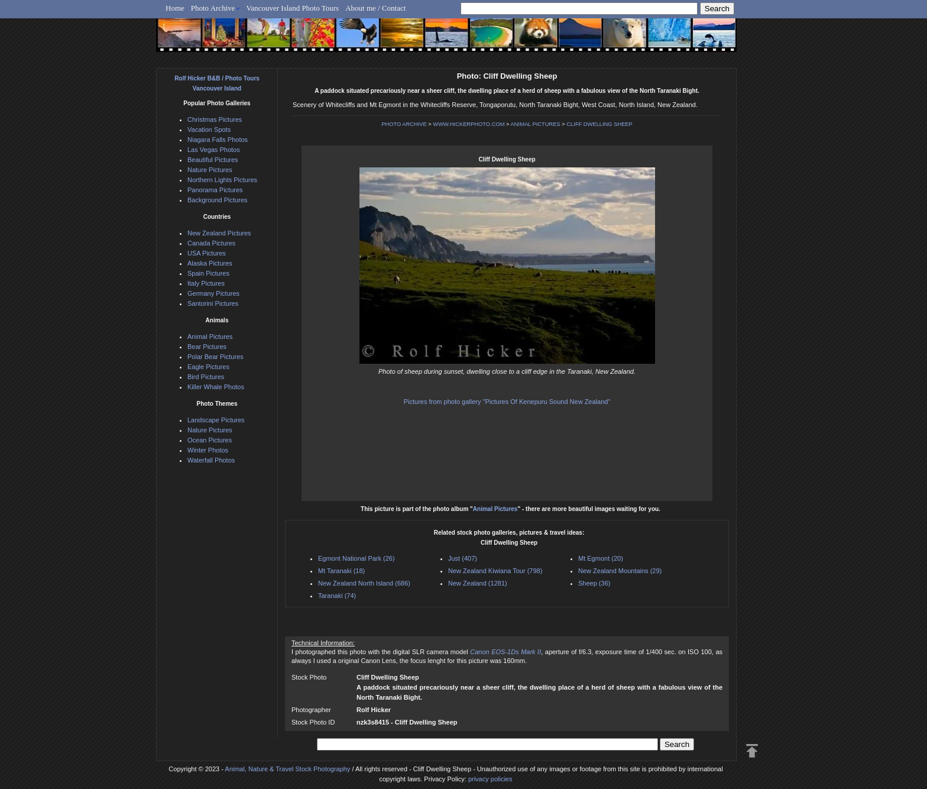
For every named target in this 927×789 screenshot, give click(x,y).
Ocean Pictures (209, 440)
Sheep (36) (594, 583)
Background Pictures (217, 199)
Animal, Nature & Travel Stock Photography (287, 768)
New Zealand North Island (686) (364, 583)
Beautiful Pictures (212, 159)
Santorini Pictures (212, 303)
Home (175, 8)
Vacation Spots (209, 129)
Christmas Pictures (214, 119)
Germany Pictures (213, 293)
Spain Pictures (208, 273)
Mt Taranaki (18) (341, 570)
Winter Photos (207, 450)
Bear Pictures (206, 346)
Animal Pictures (495, 509)
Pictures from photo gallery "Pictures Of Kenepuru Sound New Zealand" (507, 401)
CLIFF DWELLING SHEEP (599, 124)
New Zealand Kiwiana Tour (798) (495, 570)
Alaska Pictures (209, 263)
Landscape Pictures (216, 419)
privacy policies (490, 778)
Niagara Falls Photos (217, 139)
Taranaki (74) (337, 595)
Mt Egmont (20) (600, 558)
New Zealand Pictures (219, 233)
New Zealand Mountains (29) (620, 570)
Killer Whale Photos (215, 386)
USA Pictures (206, 253)
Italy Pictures (206, 283)
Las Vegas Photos (213, 149)
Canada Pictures (211, 243)
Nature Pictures (209, 169)
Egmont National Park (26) (356, 558)
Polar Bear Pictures (215, 356)
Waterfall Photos (211, 460)
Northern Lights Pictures (222, 179)
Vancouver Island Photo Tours (293, 8)
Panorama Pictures (215, 189)
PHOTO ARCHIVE (404, 124)
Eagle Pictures (208, 366)
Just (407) (462, 558)
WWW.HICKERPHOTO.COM (468, 124)
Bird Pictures (205, 376)
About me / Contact (375, 8)
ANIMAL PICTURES (535, 124)
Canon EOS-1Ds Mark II (505, 651)
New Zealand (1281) (477, 583)
